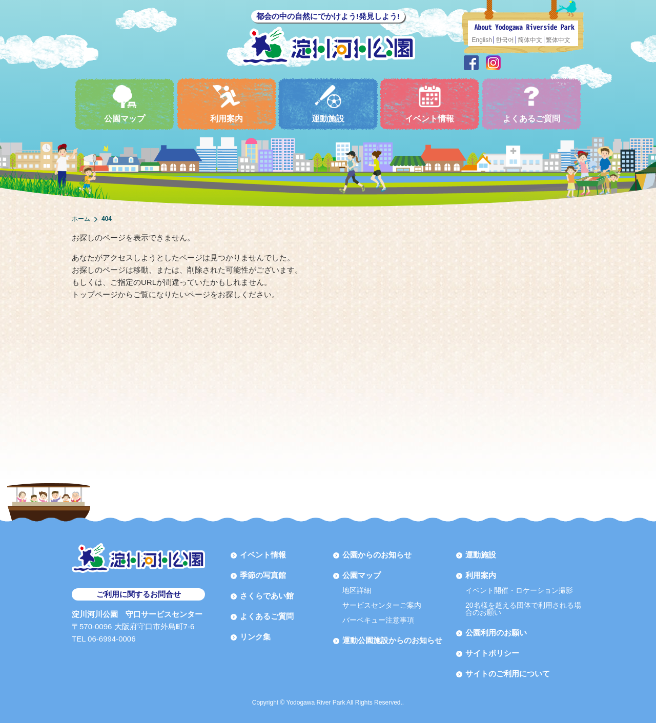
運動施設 (328, 104)
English (482, 40)
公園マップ (124, 104)
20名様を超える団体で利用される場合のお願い (523, 608)
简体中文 (530, 40)
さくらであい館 (267, 595)
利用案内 (226, 104)
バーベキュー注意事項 (378, 620)
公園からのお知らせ (377, 554)
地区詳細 (356, 590)
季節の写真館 (263, 575)
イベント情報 (429, 104)
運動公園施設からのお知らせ (392, 640)
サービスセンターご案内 (381, 605)
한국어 (505, 40)
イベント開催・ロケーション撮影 (519, 590)
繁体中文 (558, 40)
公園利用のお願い (496, 632)
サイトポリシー (492, 653)
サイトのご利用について (507, 673)
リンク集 (255, 636)
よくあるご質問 (531, 104)
